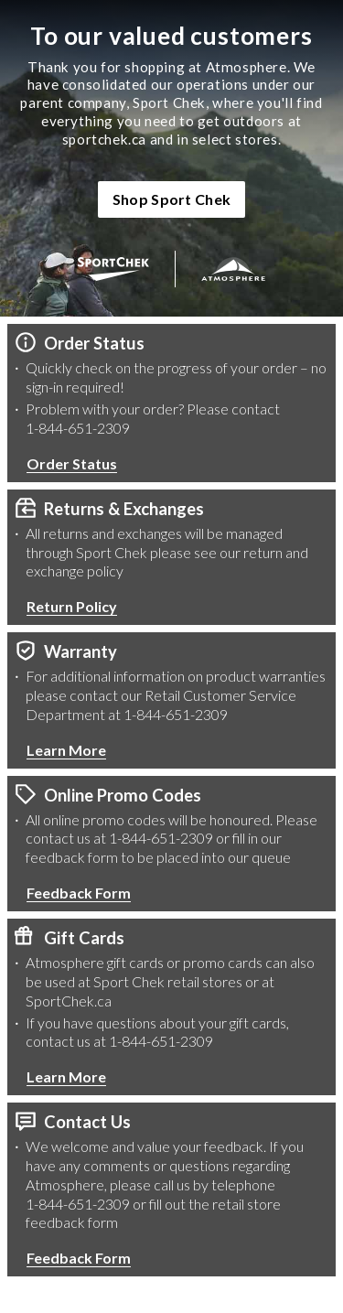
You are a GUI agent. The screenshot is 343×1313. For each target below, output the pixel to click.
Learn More (66, 750)
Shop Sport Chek (172, 199)
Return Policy (72, 606)
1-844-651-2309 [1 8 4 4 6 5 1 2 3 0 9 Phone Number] (78, 427)
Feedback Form (79, 892)
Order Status (72, 463)
